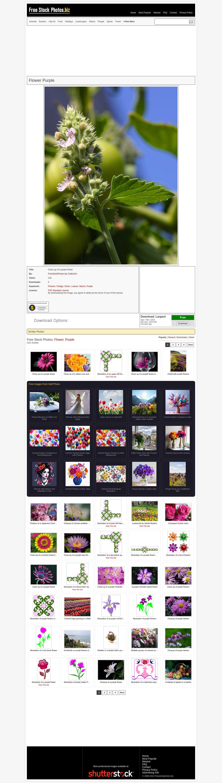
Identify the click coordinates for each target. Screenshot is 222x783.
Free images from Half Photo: (44, 384)
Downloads (182, 337)
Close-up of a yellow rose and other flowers (82, 374)
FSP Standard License (58, 290)
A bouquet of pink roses (178, 523)
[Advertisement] (111, 51)
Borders (42, 21)
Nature (92, 21)
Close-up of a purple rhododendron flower (115, 587)
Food (60, 21)
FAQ (165, 12)
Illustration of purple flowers (144, 619)
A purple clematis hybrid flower (144, 587)
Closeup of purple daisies (178, 619)
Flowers (51, 286)
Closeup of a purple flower (111, 682)
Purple (90, 286)
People (101, 21)
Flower (58, 339)
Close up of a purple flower (43, 374)
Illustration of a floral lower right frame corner (83, 587)
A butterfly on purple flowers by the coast (81, 650)
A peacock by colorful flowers (144, 523)
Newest (156, 12)
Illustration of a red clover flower (43, 650)
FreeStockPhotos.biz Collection (62, 274)
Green (67, 286)
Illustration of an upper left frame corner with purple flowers (122, 374)
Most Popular (145, 12)
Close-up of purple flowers (178, 587)
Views (191, 337)
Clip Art (52, 21)
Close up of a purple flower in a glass (146, 374)
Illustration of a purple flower (44, 682)
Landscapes (81, 21)
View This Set (111, 377)
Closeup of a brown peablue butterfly (79, 523)
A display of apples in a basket (178, 682)
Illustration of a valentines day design (146, 682)
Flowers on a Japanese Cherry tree (45, 523)
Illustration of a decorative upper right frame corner (118, 555)
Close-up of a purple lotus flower (77, 555)
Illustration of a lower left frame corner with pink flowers (120, 523)
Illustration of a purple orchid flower (112, 619)
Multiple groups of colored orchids (145, 650)
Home (133, 12)
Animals (33, 21)
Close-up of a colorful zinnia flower (44, 555)
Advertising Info (150, 772)
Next (190, 345)
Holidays (69, 21)
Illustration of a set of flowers (178, 555)
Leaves (74, 286)
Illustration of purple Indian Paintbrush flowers (83, 682)
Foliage (60, 286)
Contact (173, 12)
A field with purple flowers (178, 374)
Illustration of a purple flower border (146, 555)
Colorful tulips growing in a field (77, 619)
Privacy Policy (186, 12)
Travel (118, 21)
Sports (110, 21)
